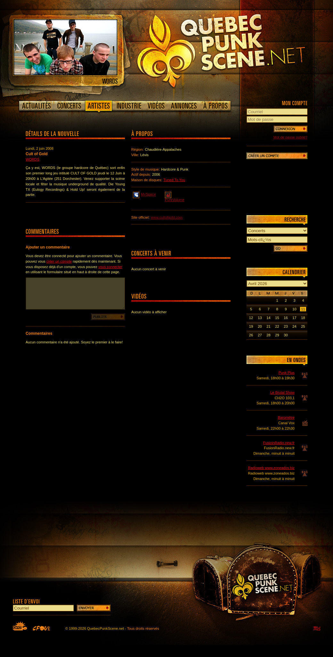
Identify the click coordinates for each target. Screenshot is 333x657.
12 (251, 318)
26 (251, 335)
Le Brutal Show (282, 392)
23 (286, 326)
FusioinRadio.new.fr (279, 443)
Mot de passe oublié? (290, 137)
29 (277, 335)
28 (268, 335)
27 (260, 335)
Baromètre (286, 417)
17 (294, 318)
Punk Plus (287, 373)
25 (303, 326)
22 (277, 326)
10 (294, 309)
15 (277, 318)
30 (286, 335)
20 (260, 326)
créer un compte (59, 261)
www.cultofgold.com (167, 217)
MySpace (144, 194)
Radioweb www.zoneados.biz (271, 468)
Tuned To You (174, 180)
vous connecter (110, 267)
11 (303, 309)
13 (260, 318)
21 (268, 326)
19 (251, 326)
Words (32, 159)
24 (294, 326)
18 (303, 318)
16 (286, 318)
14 (268, 318)
